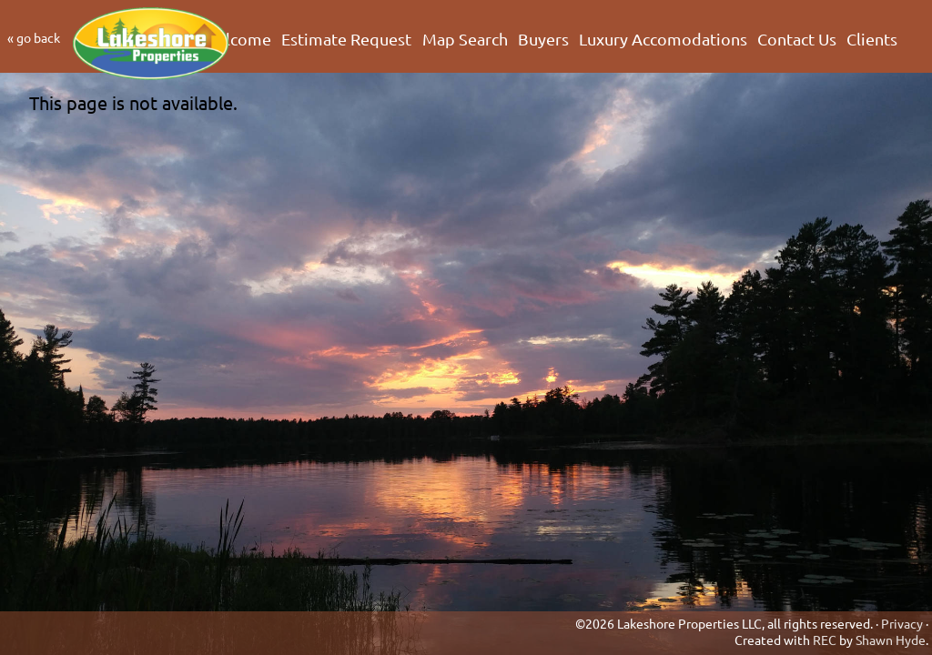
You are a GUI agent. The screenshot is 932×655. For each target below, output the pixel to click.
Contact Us (796, 39)
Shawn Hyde (891, 639)
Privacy (902, 623)
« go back (33, 37)
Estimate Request (346, 39)
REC (824, 639)
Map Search (465, 39)
